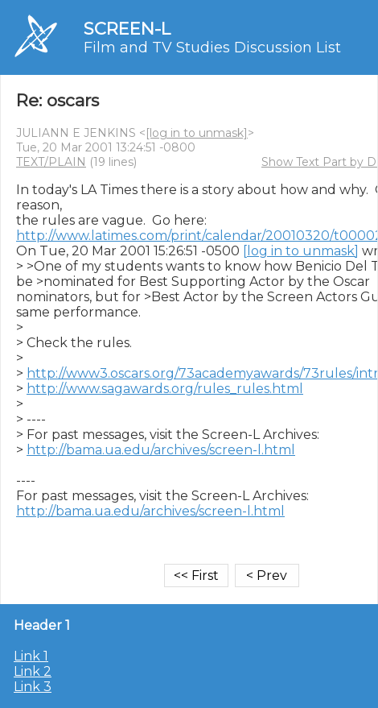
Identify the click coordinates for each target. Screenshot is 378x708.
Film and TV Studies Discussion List (212, 47)
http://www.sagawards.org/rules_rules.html (165, 388)
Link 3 (32, 686)
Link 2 (32, 671)
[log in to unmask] (197, 133)
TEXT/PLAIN (51, 162)
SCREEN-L (127, 29)
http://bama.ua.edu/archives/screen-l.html (161, 450)
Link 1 (31, 656)
